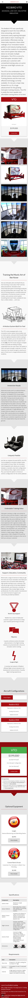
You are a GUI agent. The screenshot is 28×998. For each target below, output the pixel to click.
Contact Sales (14, 133)
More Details (14, 840)
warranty (20, 785)
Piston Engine (7, 697)
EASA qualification (20, 782)
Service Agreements (9, 788)
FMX (6, 342)
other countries (13, 783)
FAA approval (13, 782)
